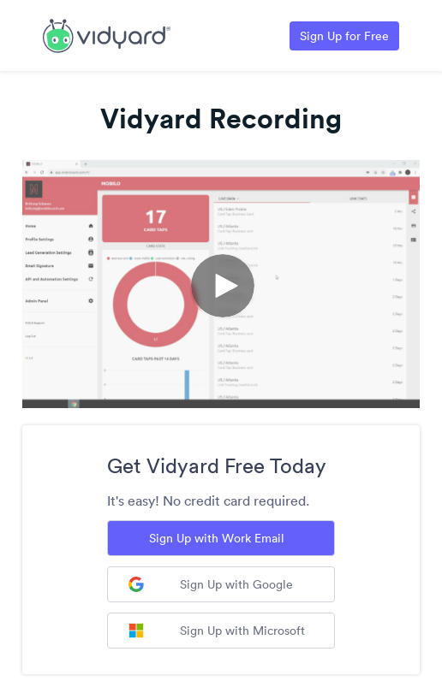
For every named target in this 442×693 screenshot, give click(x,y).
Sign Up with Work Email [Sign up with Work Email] (216, 538)
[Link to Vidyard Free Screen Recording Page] (106, 34)
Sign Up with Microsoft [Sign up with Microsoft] (216, 630)
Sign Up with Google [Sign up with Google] (210, 584)
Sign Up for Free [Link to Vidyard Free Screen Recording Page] (344, 36)
